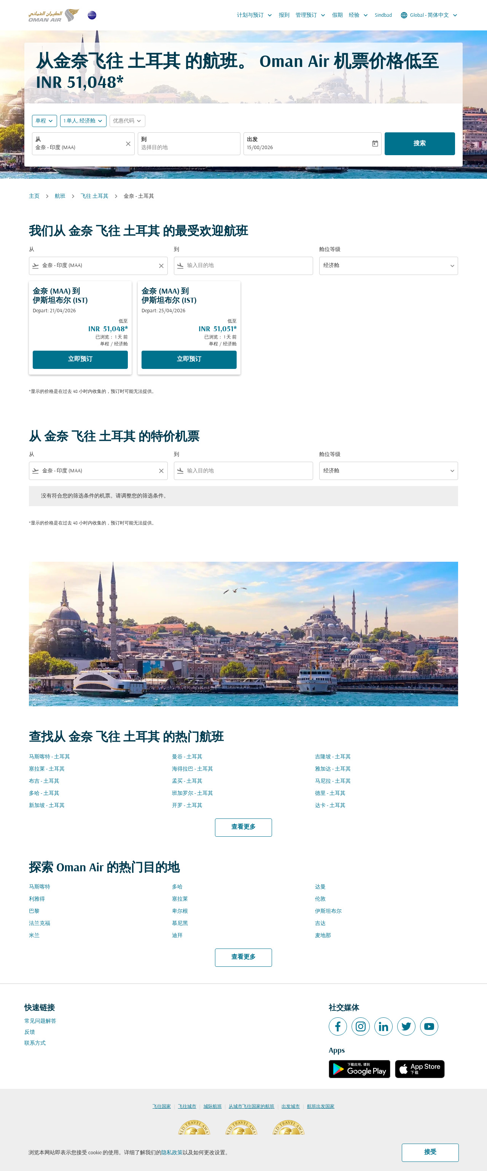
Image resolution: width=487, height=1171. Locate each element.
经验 (360, 15)
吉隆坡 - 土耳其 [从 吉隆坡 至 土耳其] (333, 757)
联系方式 (35, 1043)
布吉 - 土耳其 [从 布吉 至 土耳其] (44, 781)
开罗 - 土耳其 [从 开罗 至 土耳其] (187, 806)
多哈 (177, 887)
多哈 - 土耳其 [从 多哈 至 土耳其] (44, 793)
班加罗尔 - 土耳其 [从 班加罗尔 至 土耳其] (192, 793)
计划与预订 (256, 15)
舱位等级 (330, 250)
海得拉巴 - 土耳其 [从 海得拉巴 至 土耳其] (192, 769)
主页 (34, 196)
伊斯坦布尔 (328, 911)
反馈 (29, 1032)
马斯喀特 (39, 887)
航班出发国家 (320, 1106)
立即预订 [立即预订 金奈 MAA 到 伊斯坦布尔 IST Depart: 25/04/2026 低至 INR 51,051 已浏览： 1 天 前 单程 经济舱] (189, 359)
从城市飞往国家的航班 (251, 1106)
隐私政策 (172, 1153)
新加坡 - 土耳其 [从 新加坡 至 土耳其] (47, 806)
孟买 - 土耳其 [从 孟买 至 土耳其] (187, 781)
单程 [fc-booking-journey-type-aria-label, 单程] (40, 121)
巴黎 (34, 911)
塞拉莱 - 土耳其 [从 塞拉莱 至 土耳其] (47, 769)
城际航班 (213, 1106)
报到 (284, 15)
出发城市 (291, 1106)
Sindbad (383, 15)
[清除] (129, 144)
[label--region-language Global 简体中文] (429, 15)
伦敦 (320, 899)
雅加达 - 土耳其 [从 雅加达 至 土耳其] (333, 769)
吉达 (320, 923)
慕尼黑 (180, 923)
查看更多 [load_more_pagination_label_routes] (243, 827)
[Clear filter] (160, 266)
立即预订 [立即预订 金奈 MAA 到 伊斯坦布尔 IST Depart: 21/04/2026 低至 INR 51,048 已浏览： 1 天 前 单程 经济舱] (80, 359)
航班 (60, 196)
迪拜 (177, 936)
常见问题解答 (40, 1021)
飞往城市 (187, 1106)
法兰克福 (39, 923)
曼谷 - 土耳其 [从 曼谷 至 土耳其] (187, 757)
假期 (337, 15)
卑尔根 (180, 911)
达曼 (320, 887)
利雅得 (37, 899)
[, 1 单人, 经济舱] (79, 121)
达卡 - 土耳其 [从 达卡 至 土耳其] (330, 806)
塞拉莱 (180, 899)
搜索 (420, 144)
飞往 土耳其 (94, 196)
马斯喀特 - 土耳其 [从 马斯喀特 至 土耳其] (49, 757)
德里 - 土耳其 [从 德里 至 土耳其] (330, 793)
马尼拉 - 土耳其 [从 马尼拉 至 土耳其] (333, 781)
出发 (252, 140)
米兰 (34, 936)
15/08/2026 (260, 148)
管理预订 (312, 15)
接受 (430, 1152)
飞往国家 (162, 1106)
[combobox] (79, 148)
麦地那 (323, 936)
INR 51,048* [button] (80, 83)
